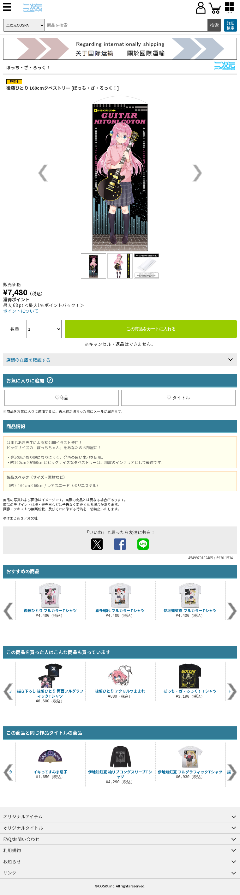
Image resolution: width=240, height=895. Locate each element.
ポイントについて (21, 311)
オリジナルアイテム (23, 816)
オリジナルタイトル (23, 828)
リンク (9, 872)
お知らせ (12, 861)
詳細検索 (230, 25)
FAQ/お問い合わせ (21, 839)
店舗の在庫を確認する (28, 360)
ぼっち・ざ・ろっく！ (28, 67)
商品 (61, 397)
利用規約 (12, 850)
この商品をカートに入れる (151, 329)
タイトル (178, 397)
